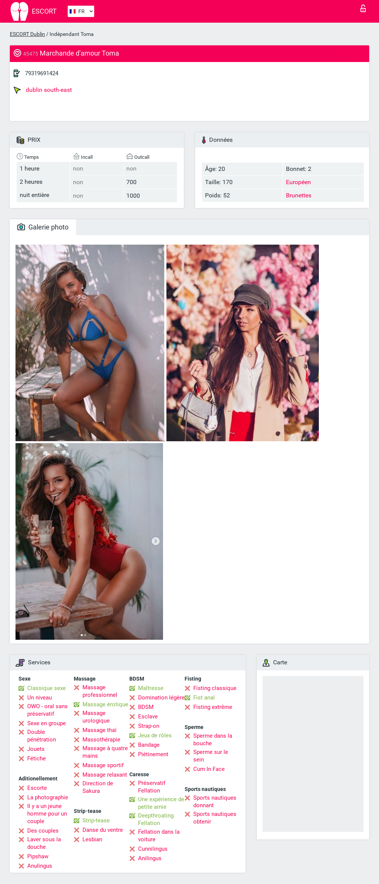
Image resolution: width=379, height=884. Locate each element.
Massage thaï (99, 730)
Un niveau (39, 697)
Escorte (37, 788)
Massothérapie (101, 739)
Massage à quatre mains (105, 752)
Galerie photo (42, 227)
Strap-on (148, 726)
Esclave (148, 716)
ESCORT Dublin (27, 34)
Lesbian (92, 839)
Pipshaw (37, 856)
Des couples (43, 830)
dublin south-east (43, 90)
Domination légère (161, 697)
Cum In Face (209, 769)
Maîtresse (150, 688)
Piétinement (153, 754)
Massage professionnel (99, 691)
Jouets (36, 749)
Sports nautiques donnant (214, 801)
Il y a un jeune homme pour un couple (47, 814)
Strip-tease (96, 820)
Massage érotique (105, 704)
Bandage (149, 744)
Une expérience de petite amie (161, 803)
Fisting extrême (212, 707)
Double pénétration (41, 736)
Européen (298, 182)
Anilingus (150, 858)
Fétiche (36, 758)
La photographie (47, 797)
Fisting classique (214, 688)
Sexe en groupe (46, 723)
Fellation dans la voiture (159, 835)
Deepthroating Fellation (156, 819)
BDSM (146, 707)
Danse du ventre (102, 830)
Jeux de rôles (155, 735)
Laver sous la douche (44, 843)
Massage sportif (103, 765)
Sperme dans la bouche (212, 739)
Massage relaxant (104, 774)
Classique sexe (46, 688)
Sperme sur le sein (210, 756)
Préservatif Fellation (151, 787)
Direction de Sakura (97, 787)
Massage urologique (96, 717)
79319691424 (41, 73)
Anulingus (39, 865)
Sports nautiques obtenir (214, 818)
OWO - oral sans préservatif (47, 710)
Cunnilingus (153, 848)
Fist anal (204, 697)
